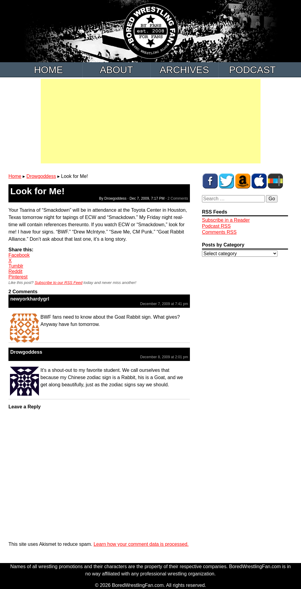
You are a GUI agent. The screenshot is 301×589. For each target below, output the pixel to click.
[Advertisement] (151, 121)
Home (48, 69)
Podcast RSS (216, 226)
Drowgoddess (41, 176)
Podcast (252, 69)
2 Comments (178, 198)
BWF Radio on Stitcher (275, 180)
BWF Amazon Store (242, 180)
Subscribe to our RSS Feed (58, 282)
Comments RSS (219, 232)
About (116, 69)
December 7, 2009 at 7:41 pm (164, 304)
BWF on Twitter (226, 180)
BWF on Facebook (210, 180)
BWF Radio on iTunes (259, 180)
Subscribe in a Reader (226, 220)
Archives (184, 69)
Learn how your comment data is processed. (141, 544)
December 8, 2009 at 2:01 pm (164, 357)
